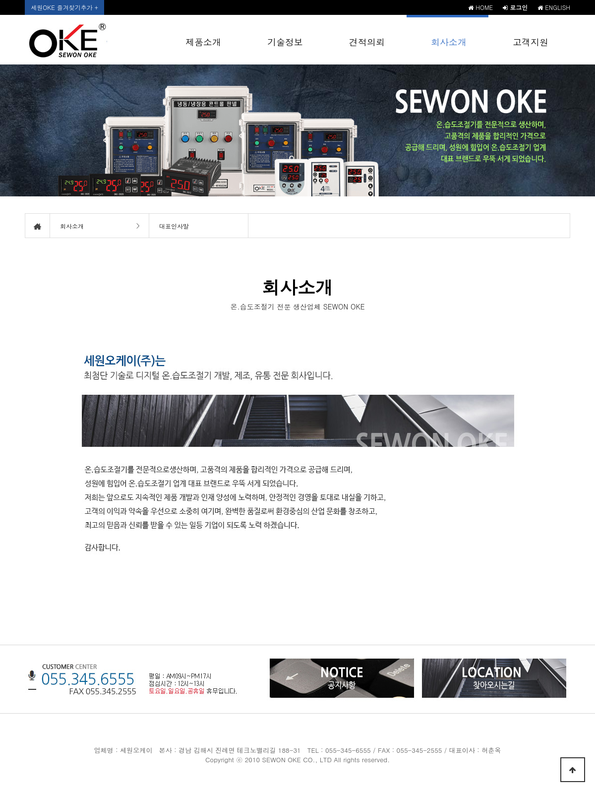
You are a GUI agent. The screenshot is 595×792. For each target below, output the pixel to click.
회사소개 (449, 42)
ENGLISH (553, 7)
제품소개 (203, 42)
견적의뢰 (367, 42)
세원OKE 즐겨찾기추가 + (64, 7)
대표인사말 (174, 226)
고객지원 (530, 42)
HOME (480, 7)
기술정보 (285, 42)
